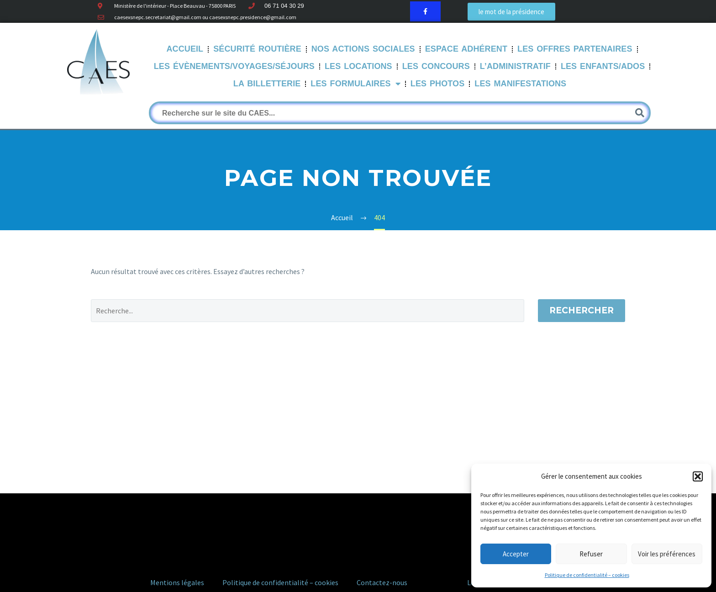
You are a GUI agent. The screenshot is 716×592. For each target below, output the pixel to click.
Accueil (185, 48)
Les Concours (436, 66)
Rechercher (581, 310)
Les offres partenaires (574, 48)
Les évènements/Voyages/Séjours (234, 66)
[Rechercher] (400, 112)
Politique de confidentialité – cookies (587, 574)
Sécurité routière (257, 48)
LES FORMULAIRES (355, 84)
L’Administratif (515, 66)
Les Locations (358, 66)
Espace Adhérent (466, 48)
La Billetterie (267, 83)
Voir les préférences (666, 554)
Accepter (516, 554)
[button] (697, 476)
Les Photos (438, 83)
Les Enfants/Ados (603, 66)
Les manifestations (520, 83)
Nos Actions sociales (363, 48)
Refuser (591, 554)
